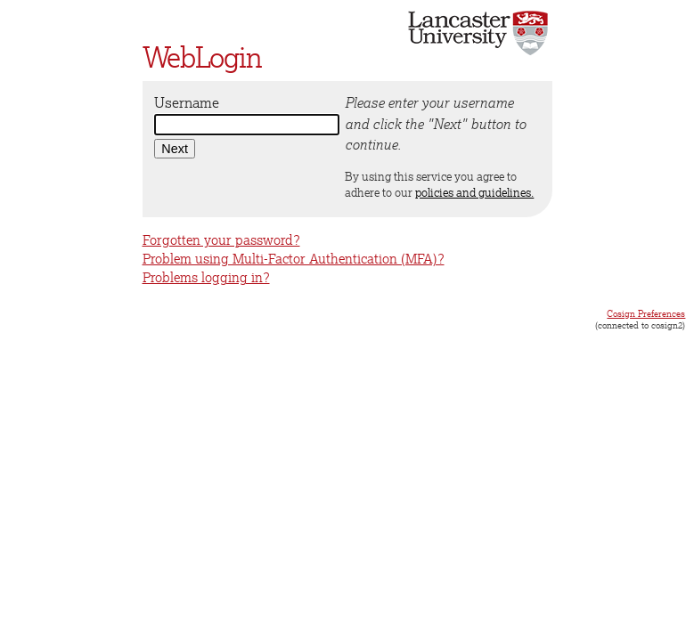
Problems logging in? (206, 277)
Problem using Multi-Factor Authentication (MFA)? (294, 258)
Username (186, 102)
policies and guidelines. (474, 192)
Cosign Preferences (646, 313)
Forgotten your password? (221, 239)
